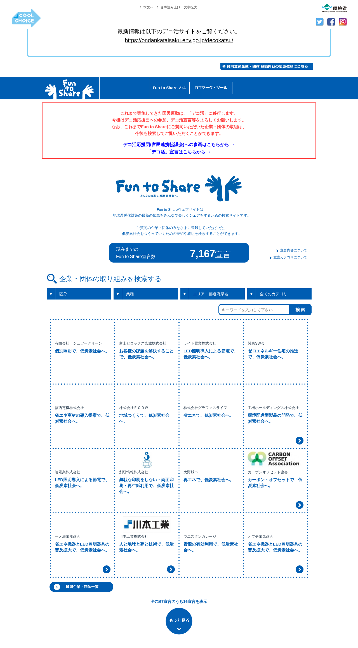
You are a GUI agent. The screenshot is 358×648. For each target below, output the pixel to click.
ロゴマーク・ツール (211, 88)
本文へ (148, 7)
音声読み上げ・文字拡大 (178, 7)
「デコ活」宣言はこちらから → (179, 151)
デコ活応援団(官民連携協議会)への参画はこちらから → (179, 144)
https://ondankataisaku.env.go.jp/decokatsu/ (179, 40)
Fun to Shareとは (169, 88)
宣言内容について (293, 250)
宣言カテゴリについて (290, 257)
